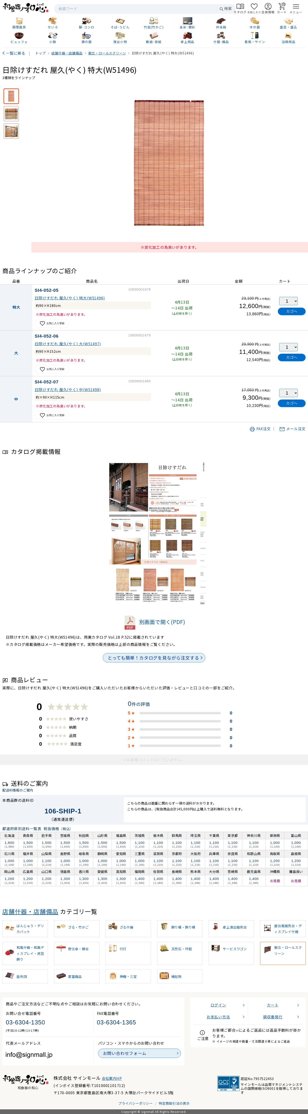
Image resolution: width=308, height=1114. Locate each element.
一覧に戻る (15, 53)
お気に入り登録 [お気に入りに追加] (52, 323)
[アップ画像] (11, 113)
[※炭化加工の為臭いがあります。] (11, 96)
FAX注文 (260, 428)
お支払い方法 (218, 1017)
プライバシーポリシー (135, 1103)
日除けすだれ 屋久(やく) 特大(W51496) (70, 298)
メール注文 (292, 428)
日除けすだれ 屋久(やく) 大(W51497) (68, 343)
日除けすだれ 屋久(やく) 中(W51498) (68, 389)
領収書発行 (272, 1017)
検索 (225, 9)
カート (272, 1005)
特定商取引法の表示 (174, 1103)
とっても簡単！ (153, 657)
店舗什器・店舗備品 (30, 911)
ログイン (218, 1005)
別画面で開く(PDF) (154, 621)
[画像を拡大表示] (169, 164)
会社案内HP (112, 1078)
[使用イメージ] (11, 131)
